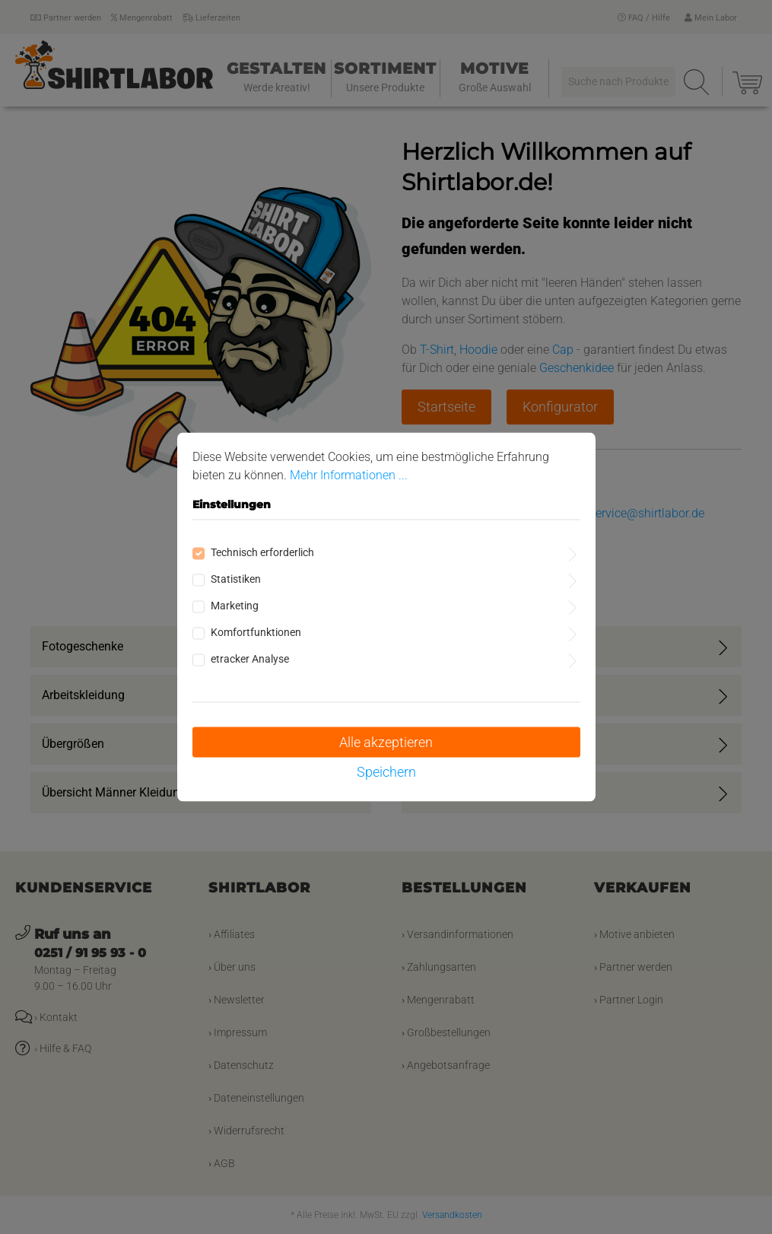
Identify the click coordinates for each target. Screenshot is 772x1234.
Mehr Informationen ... (349, 475)
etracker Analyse (250, 659)
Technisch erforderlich (262, 552)
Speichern (386, 772)
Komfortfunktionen (256, 632)
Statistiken (236, 579)
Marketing (235, 606)
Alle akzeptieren (386, 742)
